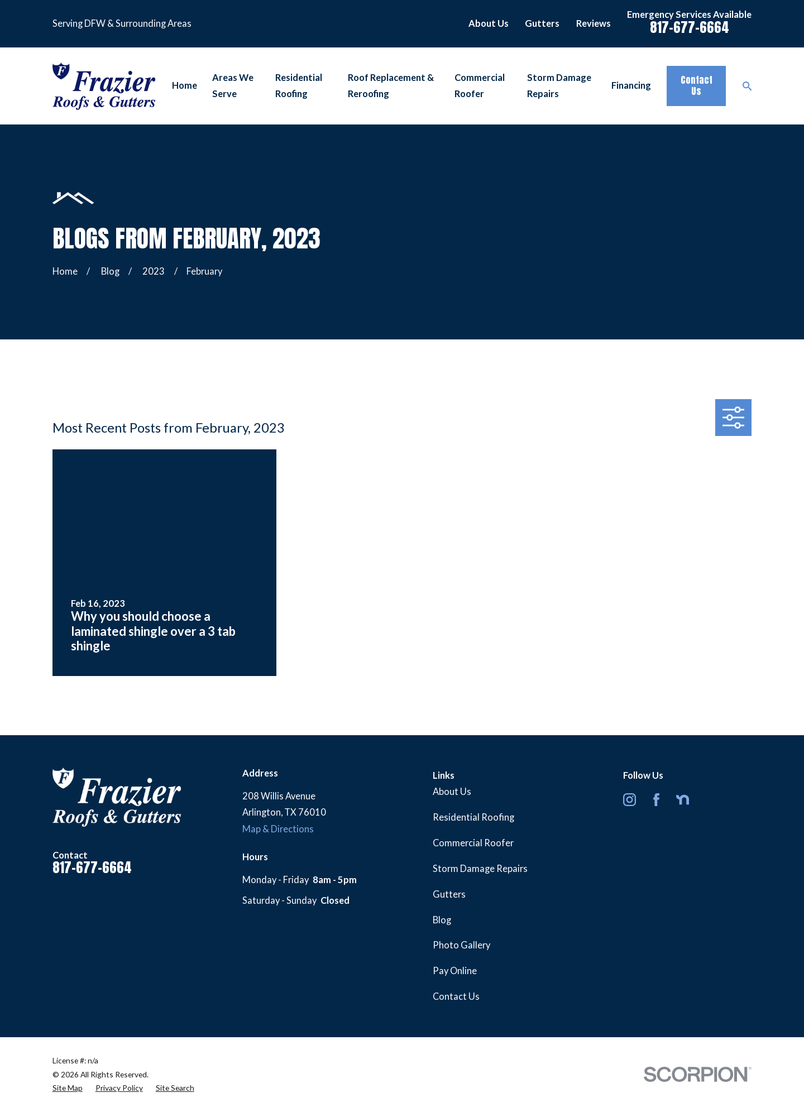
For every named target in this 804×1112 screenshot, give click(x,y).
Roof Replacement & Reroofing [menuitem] (391, 86)
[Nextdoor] (682, 799)
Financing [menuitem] (631, 85)
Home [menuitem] (184, 85)
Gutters (542, 23)
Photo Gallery (461, 945)
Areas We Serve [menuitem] (232, 86)
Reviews (593, 23)
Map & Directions (278, 829)
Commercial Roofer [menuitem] (479, 86)
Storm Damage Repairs (480, 868)
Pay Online (455, 970)
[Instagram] (629, 799)
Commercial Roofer (473, 843)
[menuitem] (67, 1088)
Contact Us (696, 85)
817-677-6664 (689, 27)
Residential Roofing (473, 817)
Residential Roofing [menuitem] (298, 86)
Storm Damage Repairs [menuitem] (559, 86)
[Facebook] (656, 799)
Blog (442, 920)
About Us (488, 23)
